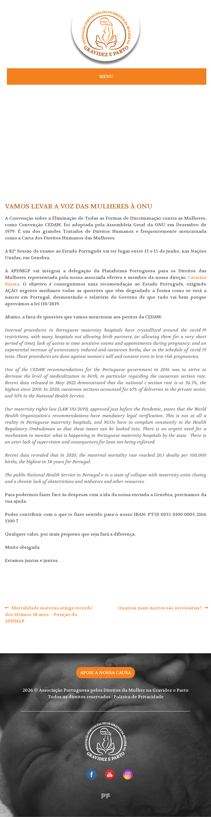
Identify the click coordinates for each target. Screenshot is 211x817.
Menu (106, 76)
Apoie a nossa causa (105, 672)
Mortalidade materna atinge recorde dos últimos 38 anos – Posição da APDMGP (48, 614)
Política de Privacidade (139, 697)
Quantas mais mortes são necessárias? (160, 608)
